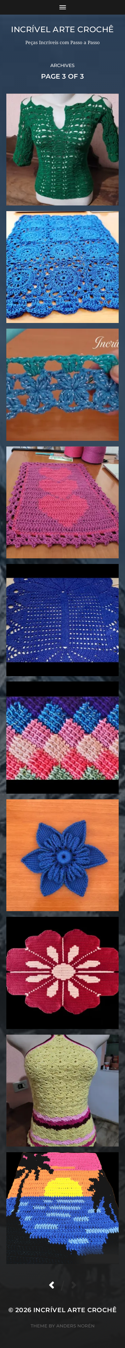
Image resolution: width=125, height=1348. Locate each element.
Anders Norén (75, 1325)
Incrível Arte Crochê (62, 29)
